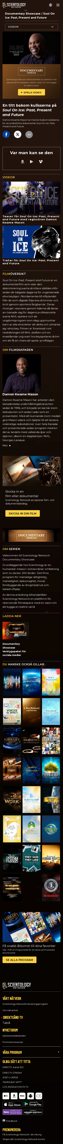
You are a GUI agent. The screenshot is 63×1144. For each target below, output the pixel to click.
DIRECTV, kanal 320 (13, 1067)
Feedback (11, 1108)
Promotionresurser (13, 1042)
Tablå (6, 1022)
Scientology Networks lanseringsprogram (25, 1004)
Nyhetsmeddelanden (14, 1035)
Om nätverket (10, 1010)
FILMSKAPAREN (18, 349)
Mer (7, 445)
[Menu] (57, 5)
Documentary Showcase (23, 13)
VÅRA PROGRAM (12, 1052)
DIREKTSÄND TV (13, 1017)
